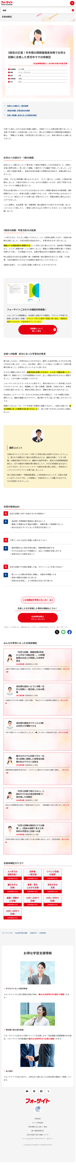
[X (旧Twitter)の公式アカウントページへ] (48, 1091)
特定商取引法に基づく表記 (37, 1127)
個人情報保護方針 (37, 1131)
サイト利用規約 (37, 1123)
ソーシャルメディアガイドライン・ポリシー (37, 1139)
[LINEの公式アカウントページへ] (34, 1091)
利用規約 (37, 1119)
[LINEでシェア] (63, 632)
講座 (4, 10)
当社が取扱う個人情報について (38, 1135)
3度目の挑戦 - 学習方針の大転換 (18, 110)
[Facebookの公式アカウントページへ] (41, 1091)
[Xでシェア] (57, 632)
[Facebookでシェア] (69, 632)
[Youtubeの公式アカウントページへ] (27, 1091)
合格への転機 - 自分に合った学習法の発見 (22, 115)
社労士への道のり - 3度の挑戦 (17, 106)
